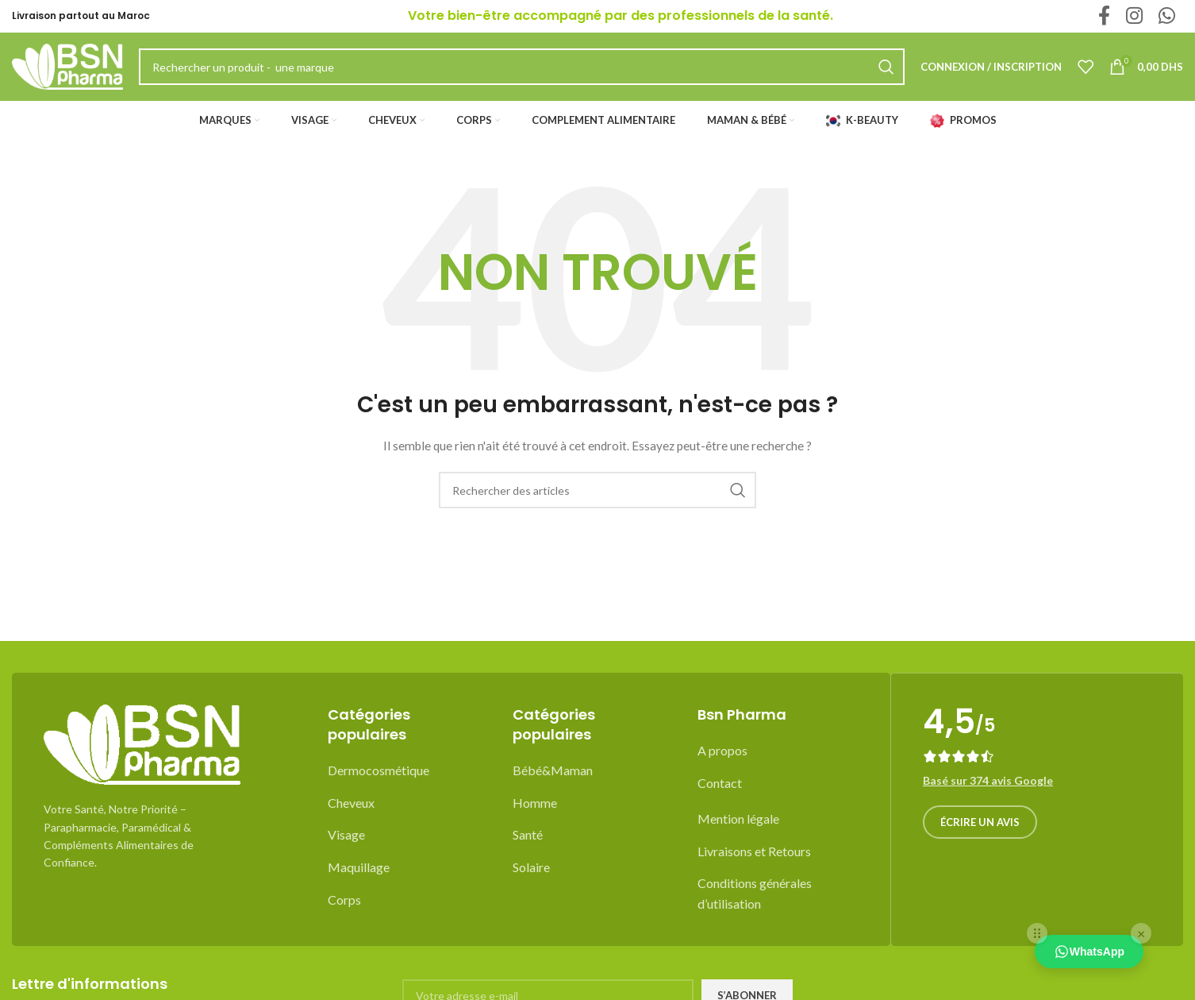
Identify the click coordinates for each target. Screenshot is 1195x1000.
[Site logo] (67, 73)
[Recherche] (597, 505)
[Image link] (142, 758)
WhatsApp (1089, 951)
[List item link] (408, 785)
